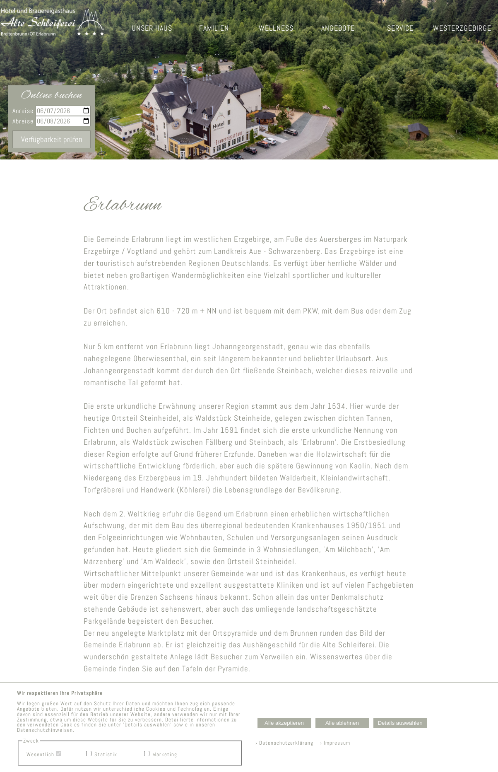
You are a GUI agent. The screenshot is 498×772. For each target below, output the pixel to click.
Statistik (105, 754)
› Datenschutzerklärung (284, 742)
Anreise (51, 110)
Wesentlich (40, 754)
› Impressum (332, 742)
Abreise (51, 121)
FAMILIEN (214, 28)
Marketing (164, 754)
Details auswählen (400, 723)
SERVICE (400, 28)
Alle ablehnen (342, 723)
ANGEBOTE (338, 28)
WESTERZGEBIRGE (462, 28)
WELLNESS (276, 28)
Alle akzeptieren (284, 723)
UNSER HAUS (152, 28)
